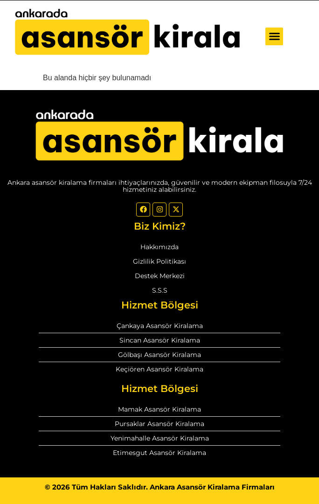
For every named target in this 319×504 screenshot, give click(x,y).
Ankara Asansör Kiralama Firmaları (212, 487)
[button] (274, 36)
